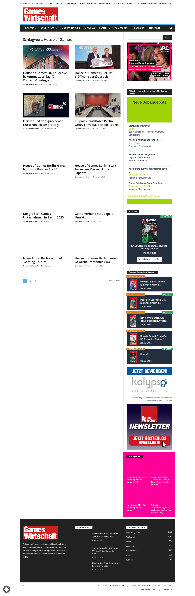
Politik (30, 28)
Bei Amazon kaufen (151, 259)
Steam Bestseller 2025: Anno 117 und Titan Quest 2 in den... (105, 551)
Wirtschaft (49, 28)
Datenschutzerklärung (73, 4)
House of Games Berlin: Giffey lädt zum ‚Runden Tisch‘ (44, 167)
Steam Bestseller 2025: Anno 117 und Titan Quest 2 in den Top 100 (160, 481)
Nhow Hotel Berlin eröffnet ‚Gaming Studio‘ (42, 260)
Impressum (53, 4)
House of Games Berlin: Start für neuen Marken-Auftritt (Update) (95, 169)
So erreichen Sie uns (122, 4)
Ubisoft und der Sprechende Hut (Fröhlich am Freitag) (43, 123)
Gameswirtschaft (31, 84)
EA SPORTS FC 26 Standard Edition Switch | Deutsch (149, 247)
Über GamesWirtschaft (98, 4)
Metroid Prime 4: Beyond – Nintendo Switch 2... (153, 283)
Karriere (139, 28)
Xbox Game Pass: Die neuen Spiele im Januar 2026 (136, 479)
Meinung (90, 28)
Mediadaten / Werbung (146, 4)
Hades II (144, 354)
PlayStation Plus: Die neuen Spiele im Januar (136, 507)
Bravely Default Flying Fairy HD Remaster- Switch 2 (154, 337)
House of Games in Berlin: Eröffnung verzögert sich (93, 75)
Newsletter (165, 4)
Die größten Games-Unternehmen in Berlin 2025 (43, 215)
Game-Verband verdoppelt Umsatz (94, 215)
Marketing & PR (71, 28)
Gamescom (122, 28)
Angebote (154, 28)
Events (104, 28)
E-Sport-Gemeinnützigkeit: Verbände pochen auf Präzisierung (161, 509)
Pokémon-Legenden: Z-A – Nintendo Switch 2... (153, 301)
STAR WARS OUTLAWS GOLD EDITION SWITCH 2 (153, 319)
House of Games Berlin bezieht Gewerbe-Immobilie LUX (97, 260)
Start (25, 35)
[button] (170, 28)
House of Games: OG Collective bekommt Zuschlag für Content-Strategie (45, 76)
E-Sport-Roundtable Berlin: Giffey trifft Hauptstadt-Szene (96, 123)
